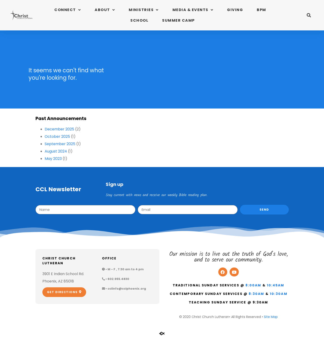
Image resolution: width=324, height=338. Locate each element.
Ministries (144, 10)
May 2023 (53, 158)
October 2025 (57, 136)
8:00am (253, 285)
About (105, 10)
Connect (67, 10)
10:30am (278, 293)
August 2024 (56, 151)
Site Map (271, 316)
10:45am (275, 285)
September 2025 (60, 144)
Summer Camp (178, 20)
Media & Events (192, 10)
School (139, 20)
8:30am (256, 293)
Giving (235, 9)
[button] (308, 15)
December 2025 (59, 129)
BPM (261, 9)
